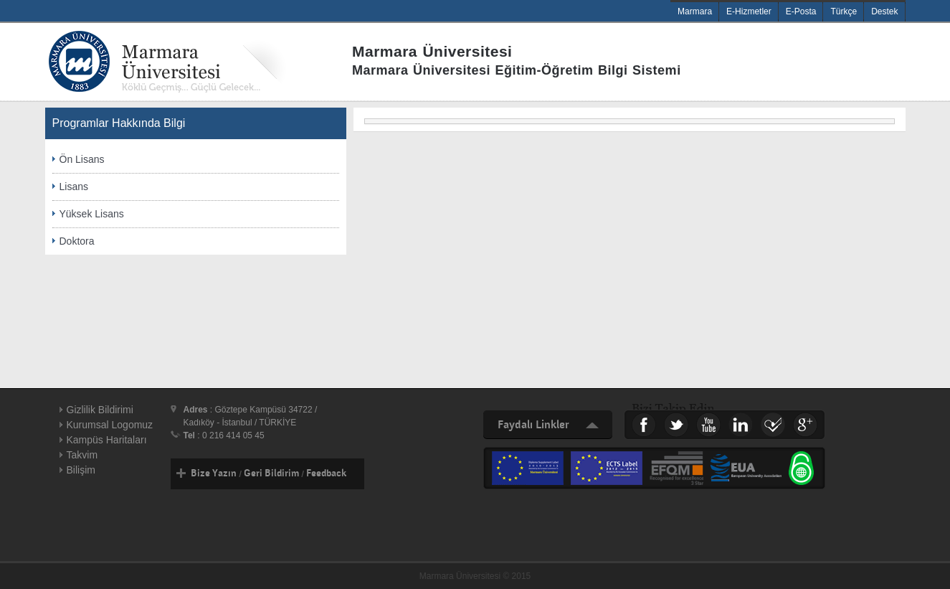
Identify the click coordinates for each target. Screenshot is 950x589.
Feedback (326, 473)
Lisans (74, 186)
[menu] (629, 121)
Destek (884, 11)
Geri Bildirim (271, 473)
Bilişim (81, 470)
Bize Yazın (214, 473)
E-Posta (801, 11)
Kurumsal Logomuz (110, 424)
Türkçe (843, 11)
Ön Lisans (82, 159)
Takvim (82, 455)
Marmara (695, 11)
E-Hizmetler (748, 11)
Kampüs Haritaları (107, 440)
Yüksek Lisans (92, 214)
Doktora (77, 241)
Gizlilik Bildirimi (100, 409)
